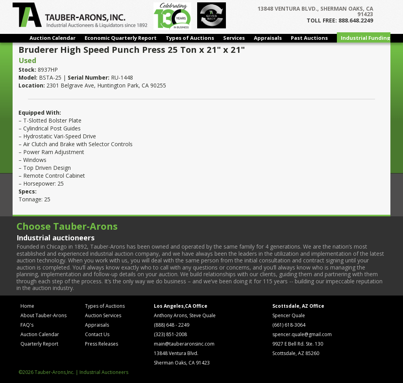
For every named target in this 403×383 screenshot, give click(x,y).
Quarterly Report (39, 343)
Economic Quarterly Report (121, 37)
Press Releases (101, 343)
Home (27, 306)
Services (234, 37)
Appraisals (268, 37)
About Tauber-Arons (43, 315)
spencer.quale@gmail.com (302, 334)
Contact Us (97, 334)
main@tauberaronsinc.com (184, 343)
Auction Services (103, 315)
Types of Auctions (190, 37)
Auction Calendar (53, 37)
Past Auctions (309, 37)
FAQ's (26, 325)
